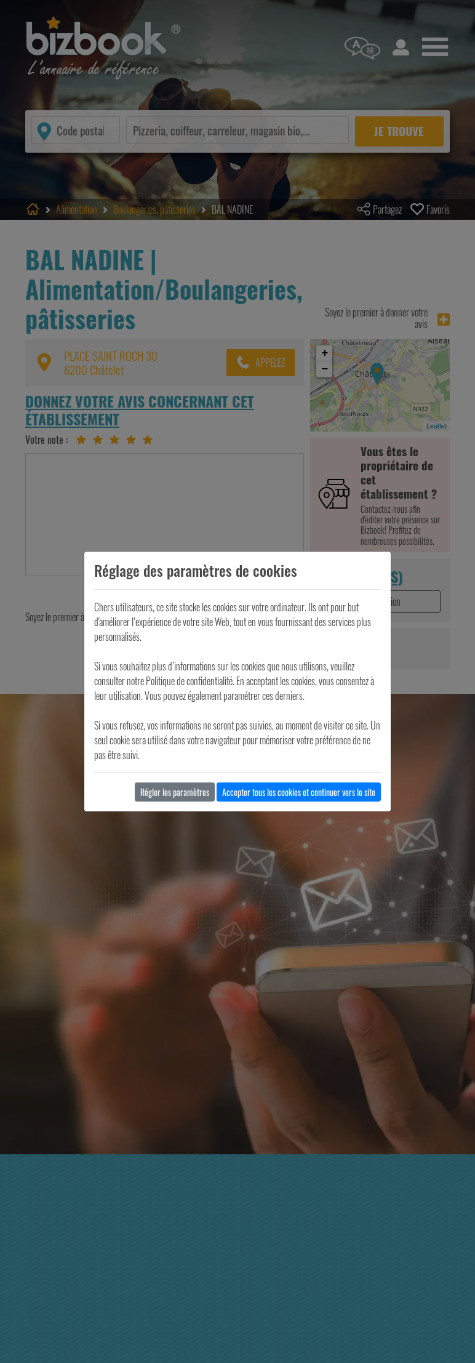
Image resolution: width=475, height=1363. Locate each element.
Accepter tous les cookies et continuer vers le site (298, 792)
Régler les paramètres (174, 792)
